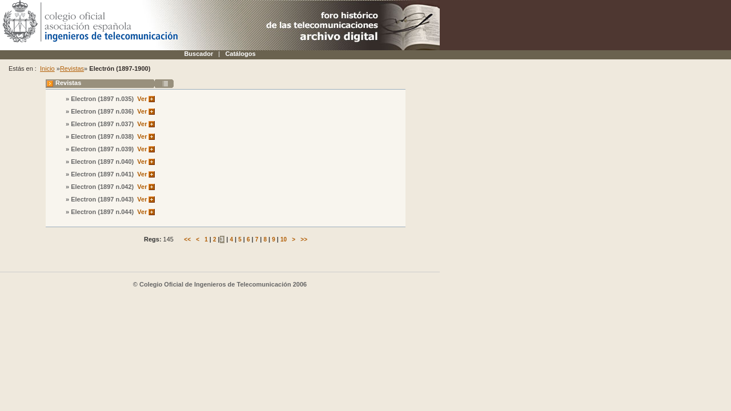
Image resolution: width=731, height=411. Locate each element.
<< (187, 239)
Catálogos (240, 53)
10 (283, 239)
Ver (142, 98)
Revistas (72, 68)
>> (303, 239)
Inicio (47, 68)
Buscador (198, 53)
